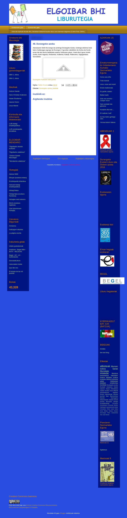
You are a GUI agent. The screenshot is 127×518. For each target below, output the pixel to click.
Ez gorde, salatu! (106, 91)
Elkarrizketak (104, 399)
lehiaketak (104, 373)
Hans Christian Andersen (18, 95)
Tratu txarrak (104, 81)
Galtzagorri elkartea (16, 229)
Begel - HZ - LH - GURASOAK (15, 256)
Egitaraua (103, 450)
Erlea (116, 409)
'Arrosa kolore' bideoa (107, 122)
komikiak (103, 385)
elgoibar (115, 392)
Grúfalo (102, 349)
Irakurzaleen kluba (15, 264)
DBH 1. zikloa (14, 75)
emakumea (114, 383)
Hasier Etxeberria (15, 98)
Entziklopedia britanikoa (17, 181)
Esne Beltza (104, 411)
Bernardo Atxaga (112, 401)
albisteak (105, 366)
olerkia (108, 379)
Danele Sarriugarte (109, 398)
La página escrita (15, 233)
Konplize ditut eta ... (107, 109)
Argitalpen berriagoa (41, 159)
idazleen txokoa (112, 377)
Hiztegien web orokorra (17, 199)
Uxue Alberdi (13, 106)
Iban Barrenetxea (112, 396)
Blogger (63, 513)
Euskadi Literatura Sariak (109, 387)
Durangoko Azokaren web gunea (44, 79)
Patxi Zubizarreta (112, 412)
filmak (102, 394)
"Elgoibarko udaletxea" (17, 152)
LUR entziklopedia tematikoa (15, 130)
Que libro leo (13, 268)
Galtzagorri (103, 407)
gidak (102, 381)
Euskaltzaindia (104, 403)
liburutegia (104, 371)
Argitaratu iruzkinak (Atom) (70, 165)
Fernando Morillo (113, 405)
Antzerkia (114, 379)
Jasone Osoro (14, 102)
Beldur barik (104, 95)
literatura (115, 373)
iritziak (116, 407)
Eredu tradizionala (106, 88)
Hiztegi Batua (14, 190)
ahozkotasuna (104, 392)
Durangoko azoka (45, 88)
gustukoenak (110, 407)
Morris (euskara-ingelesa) (15, 204)
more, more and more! (108, 84)
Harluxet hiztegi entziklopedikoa (14, 186)
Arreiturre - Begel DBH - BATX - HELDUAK (17, 250)
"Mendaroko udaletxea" (17, 161)
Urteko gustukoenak (16, 246)
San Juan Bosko (104, 414)
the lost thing (104, 352)
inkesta (115, 394)
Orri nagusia (63, 159)
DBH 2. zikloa (14, 78)
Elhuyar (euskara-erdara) (18, 178)
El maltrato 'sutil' (106, 113)
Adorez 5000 (13, 174)
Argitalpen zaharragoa (85, 159)
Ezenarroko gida (34, 27)
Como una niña (105, 77)
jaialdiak (55, 88)
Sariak (115, 369)
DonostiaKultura (14, 261)
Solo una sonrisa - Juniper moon (106, 99)
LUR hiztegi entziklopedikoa (14, 125)
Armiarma (12, 226)
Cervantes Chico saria (107, 409)
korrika (102, 401)
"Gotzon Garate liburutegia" (14, 156)
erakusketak (108, 394)
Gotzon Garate (14, 91)
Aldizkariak (114, 381)
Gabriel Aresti (113, 399)
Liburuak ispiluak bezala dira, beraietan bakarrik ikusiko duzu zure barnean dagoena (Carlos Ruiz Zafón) (48, 31)
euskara (103, 379)
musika (107, 390)
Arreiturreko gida (17, 27)
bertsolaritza (104, 375)
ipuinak (102, 396)
